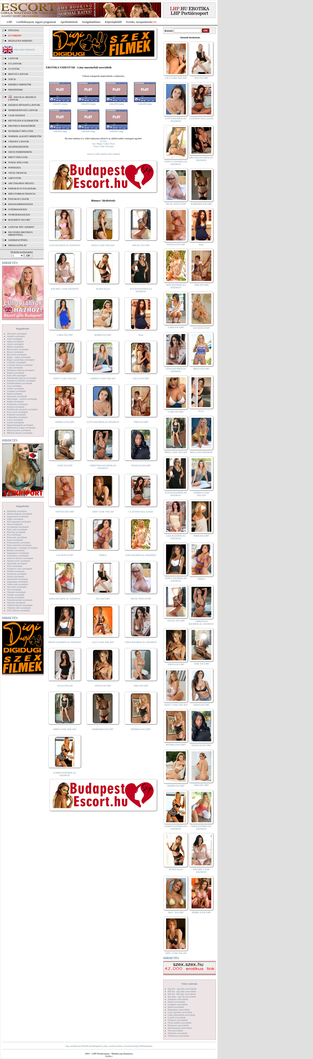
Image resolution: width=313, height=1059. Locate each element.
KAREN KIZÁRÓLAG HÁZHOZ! (64, 774)
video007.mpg (116, 131)
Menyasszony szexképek (19, 430)
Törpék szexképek (15, 594)
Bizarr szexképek (15, 352)
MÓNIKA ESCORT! (141, 729)
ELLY (201, 411)
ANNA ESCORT (201, 704)
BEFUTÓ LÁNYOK (18, 74)
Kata (141, 335)
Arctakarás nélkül (21, 183)
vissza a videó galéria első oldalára (103, 154)
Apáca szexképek (15, 341)
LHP (9, 21)
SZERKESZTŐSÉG (18, 240)
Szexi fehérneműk (20, 152)
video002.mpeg (88, 103)
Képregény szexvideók (179, 1009)
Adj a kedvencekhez (113, 1046)
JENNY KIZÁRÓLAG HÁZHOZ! (65, 642)
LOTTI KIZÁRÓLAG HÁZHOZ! (103, 422)
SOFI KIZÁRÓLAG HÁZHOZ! (140, 555)
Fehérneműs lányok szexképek (21, 378)
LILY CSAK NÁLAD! (103, 642)
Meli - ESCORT (176, 912)
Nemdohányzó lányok (23, 110)
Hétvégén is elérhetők (23, 120)
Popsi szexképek (15, 540)
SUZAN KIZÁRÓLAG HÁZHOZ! (141, 290)
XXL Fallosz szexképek (18, 610)
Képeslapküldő (113, 21)
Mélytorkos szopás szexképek (21, 427)
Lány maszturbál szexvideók (181, 1015)
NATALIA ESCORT (141, 465)
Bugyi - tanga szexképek (18, 357)
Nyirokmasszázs (19, 214)
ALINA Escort (103, 288)
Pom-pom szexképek (17, 537)
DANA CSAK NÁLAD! (103, 245)
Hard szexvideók (176, 1007)
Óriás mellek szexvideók (179, 1022)
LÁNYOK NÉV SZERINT (21, 227)
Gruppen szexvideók (178, 1004)
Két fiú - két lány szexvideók (181, 994)
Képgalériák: (23, 328)
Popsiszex (14, 167)
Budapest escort (19, 219)
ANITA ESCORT (103, 685)
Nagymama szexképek (17, 516)
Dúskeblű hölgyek (20, 131)
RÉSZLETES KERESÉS (20, 40)
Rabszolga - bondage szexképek (22, 547)
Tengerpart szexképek (17, 581)
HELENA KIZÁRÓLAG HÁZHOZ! (201, 158)
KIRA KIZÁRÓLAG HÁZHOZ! (65, 598)
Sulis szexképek (14, 566)
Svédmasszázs (17, 209)
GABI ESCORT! (176, 411)
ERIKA (103, 555)
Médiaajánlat (146, 1046)
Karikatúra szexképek (17, 404)
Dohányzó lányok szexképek (20, 370)
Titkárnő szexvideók (177, 1033)
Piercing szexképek (16, 532)
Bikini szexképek (15, 346)
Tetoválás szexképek (17, 587)
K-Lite (103, 141)
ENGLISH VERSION (24, 49)
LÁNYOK (13, 58)
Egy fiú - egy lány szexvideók (182, 988)
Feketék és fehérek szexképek (21, 380)
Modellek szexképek (17, 511)
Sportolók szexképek (17, 563)
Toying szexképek (15, 597)
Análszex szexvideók (178, 999)
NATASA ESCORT (64, 511)
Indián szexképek (15, 401)
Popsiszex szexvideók (178, 1025)
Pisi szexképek (14, 534)
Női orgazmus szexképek (19, 521)
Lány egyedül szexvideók (180, 1012)
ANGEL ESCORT (141, 245)
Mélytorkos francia (21, 193)
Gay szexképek (14, 385)
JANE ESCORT (65, 465)
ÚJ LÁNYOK (15, 63)
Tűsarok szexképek (16, 602)
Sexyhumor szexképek (17, 555)
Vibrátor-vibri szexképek (19, 607)
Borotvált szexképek (17, 354)
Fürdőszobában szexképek (19, 383)
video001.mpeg (60, 103)
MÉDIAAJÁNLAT (17, 245)
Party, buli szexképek (17, 529)
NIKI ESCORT (141, 685)
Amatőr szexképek (16, 336)
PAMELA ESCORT (65, 422)
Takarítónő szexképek (17, 579)
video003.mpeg (116, 103)
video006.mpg (88, 131)
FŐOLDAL (13, 30)
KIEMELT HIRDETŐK (19, 84)
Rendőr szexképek (16, 550)
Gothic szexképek (15, 388)
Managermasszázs (20, 204)
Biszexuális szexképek (17, 349)
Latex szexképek (15, 419)
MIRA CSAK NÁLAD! (64, 729)
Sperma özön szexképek (18, 560)
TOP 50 (12, 79)
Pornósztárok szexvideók (180, 1028)
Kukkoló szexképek (16, 414)
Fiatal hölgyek (18, 162)
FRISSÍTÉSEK (15, 89)
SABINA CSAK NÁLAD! (103, 378)
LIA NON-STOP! (64, 555)
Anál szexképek (14, 338)
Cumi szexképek (15, 367)
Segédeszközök (18, 146)
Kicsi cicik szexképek (17, 412)
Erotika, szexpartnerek (139, 21)
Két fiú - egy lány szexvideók (182, 991)
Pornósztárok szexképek (18, 542)
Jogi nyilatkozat (73, 1046)
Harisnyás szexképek (17, 396)
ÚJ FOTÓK (14, 68)
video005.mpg (60, 131)
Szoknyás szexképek (17, 573)
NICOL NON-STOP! (141, 598)
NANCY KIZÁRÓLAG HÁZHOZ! (176, 162)
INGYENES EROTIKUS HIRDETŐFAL (20, 233)
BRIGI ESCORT (201, 368)
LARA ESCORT (65, 335)
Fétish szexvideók (176, 1001)
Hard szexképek (14, 393)
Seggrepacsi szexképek (18, 553)
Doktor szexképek (15, 372)
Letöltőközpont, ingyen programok (36, 21)
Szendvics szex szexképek (19, 568)
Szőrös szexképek (15, 576)
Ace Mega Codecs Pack (103, 143)
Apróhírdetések (69, 21)
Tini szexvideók (175, 1030)
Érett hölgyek (18, 157)
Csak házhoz (16, 115)
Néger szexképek (15, 519)
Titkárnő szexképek (16, 592)
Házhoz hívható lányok (24, 105)
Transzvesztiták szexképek (19, 600)
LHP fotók (14, 178)
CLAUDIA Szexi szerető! (141, 511)
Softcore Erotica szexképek (20, 558)
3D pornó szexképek (17, 333)
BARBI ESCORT (103, 335)
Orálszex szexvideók (178, 1020)
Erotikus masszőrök (21, 125)
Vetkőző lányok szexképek (19, 605)
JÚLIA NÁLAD (65, 685)
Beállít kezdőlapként (92, 1046)
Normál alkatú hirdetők (24, 136)
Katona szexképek (15, 406)
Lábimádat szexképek (17, 417)
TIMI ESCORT (140, 422)
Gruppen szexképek (16, 391)
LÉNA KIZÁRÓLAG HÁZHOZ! (141, 642)
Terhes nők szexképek (17, 584)
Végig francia (17, 172)
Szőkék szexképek (16, 571)
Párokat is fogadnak (22, 188)
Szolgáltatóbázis (91, 21)
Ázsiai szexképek (15, 344)
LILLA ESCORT (141, 378)
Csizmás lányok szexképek (20, 365)
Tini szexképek (14, 589)
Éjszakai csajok (18, 199)
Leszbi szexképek (15, 422)
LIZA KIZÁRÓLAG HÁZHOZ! (64, 245)
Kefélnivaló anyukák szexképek (22, 409)
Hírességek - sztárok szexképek (22, 399)
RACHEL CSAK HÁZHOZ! (65, 288)
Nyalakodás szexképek (18, 526)
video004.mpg (145, 103)
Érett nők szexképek (16, 375)
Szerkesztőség (131, 1046)
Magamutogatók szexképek (20, 425)
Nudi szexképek (14, 524)
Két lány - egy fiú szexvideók (182, 996)
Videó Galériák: (189, 983)
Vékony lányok (18, 141)
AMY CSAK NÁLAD (103, 511)
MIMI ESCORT (201, 535)
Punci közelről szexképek (19, 545)
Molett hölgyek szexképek (19, 513)
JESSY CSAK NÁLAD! (65, 378)
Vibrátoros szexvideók (178, 1035)
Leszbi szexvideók (177, 1017)
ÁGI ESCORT (103, 598)
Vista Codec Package (103, 146)
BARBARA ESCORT (102, 729)
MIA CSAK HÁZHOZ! (201, 452)
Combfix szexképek (16, 362)
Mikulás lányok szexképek (19, 432)
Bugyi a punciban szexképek (20, 359)
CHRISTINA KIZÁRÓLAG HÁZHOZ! (103, 466)
